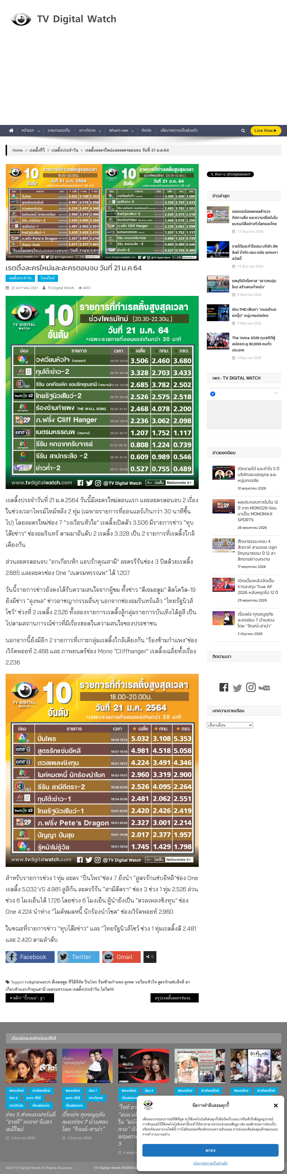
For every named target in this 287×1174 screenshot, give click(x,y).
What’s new (118, 130)
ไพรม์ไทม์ (48, 278)
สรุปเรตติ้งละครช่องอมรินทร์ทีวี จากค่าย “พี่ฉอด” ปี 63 (177, 998)
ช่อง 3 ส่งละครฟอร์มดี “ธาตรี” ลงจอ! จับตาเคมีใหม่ (30, 1122)
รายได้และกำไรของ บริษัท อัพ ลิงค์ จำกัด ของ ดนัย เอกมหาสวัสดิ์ (255, 252)
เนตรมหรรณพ (59, 989)
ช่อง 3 (13, 1097)
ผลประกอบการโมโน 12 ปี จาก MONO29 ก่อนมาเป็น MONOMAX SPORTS (258, 511)
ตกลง (211, 1150)
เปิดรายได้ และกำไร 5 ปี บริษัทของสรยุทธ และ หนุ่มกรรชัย (258, 474)
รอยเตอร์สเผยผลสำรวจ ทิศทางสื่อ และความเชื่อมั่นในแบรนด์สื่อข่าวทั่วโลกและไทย (255, 218)
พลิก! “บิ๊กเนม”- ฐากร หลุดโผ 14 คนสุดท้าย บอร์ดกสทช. (33, 998)
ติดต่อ (146, 130)
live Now (265, 130)
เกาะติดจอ (87, 130)
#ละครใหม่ (16, 1090)
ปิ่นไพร (90, 982)
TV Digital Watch (61, 288)
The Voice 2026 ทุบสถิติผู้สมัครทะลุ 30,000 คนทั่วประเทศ (253, 344)
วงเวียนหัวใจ (146, 982)
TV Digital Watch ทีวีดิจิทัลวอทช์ (118, 1167)
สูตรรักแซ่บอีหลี (171, 982)
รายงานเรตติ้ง (59, 130)
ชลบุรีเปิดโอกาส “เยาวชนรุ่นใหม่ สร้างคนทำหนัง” (254, 284)
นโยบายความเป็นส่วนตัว (210, 1163)
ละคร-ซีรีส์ (33, 1097)
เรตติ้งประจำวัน (20, 278)
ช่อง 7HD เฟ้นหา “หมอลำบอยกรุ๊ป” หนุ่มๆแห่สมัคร (254, 313)
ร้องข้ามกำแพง (110, 982)
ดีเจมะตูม (59, 982)
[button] (276, 1105)
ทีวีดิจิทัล (75, 982)
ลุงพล (129, 982)
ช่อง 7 (93, 1090)
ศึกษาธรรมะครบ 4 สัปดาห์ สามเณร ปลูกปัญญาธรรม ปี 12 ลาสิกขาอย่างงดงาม (257, 550)
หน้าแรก (28, 130)
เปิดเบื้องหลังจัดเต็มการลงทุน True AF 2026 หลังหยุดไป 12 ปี (258, 586)
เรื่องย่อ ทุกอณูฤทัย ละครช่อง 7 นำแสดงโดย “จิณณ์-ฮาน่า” (256, 620)
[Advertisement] (143, 83)
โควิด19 (107, 989)
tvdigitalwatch (38, 982)
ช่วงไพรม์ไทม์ (41, 1090)
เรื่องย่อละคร (41, 1105)
